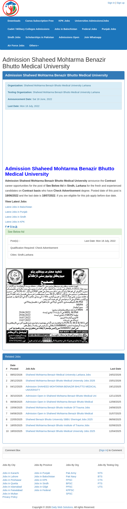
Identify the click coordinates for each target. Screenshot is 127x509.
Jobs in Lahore (10, 476)
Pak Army (71, 473)
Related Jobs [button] (13, 356)
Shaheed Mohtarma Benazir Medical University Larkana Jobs (58, 374)
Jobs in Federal (42, 490)
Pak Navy (71, 476)
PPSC (69, 486)
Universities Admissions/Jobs (92, 20)
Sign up (121, 2)
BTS (100, 476)
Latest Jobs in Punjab (16, 212)
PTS (100, 483)
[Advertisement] (63, 136)
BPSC (69, 483)
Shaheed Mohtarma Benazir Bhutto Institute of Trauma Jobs (57, 425)
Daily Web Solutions (62, 507)
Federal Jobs (89, 29)
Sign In (103, 450)
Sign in (111, 2)
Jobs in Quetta (10, 483)
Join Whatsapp (92, 37)
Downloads (14, 20)
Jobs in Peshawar (11, 480)
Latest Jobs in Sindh (15, 216)
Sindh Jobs (14, 37)
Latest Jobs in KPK (15, 221)
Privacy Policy (9, 497)
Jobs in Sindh (41, 483)
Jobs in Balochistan (65, 29)
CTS (100, 480)
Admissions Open (69, 37)
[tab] (63, 232)
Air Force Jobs (16, 45)
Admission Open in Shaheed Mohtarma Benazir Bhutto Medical (59, 401)
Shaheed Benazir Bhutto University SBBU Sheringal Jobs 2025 (59, 419)
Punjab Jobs (109, 29)
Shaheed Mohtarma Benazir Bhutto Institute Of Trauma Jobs (58, 407)
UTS (100, 486)
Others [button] (34, 45)
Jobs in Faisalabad (12, 490)
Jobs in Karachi (10, 473)
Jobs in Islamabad (12, 486)
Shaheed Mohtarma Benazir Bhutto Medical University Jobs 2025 (60, 431)
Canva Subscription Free (39, 20)
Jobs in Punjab (42, 473)
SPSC (69, 493)
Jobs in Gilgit (41, 486)
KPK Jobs (64, 20)
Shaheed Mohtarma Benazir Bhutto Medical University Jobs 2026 (60, 380)
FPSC (69, 480)
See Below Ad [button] (16, 231)
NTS (100, 473)
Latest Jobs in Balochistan (18, 207)
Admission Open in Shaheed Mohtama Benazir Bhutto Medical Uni (61, 395)
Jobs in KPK (40, 480)
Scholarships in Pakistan (39, 37)
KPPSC (70, 490)
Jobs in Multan (10, 493)
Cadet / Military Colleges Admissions (28, 29)
